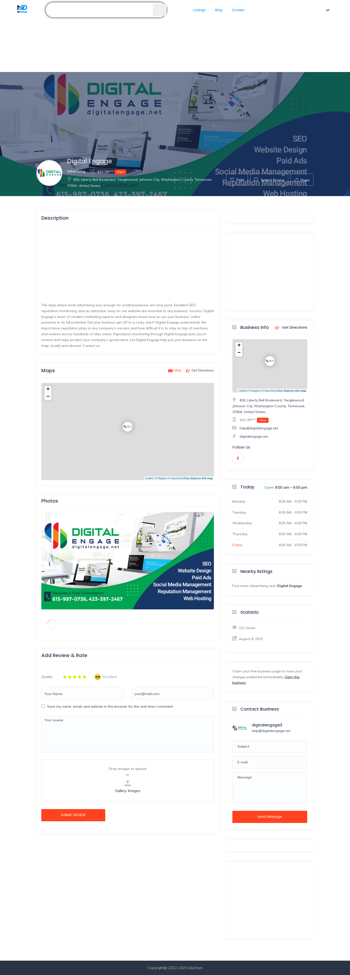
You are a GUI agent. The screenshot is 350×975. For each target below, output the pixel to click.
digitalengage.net (254, 436)
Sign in (319, 10)
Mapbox (162, 478)
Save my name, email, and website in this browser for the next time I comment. (110, 706)
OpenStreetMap (180, 478)
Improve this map (202, 478)
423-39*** (108, 172)
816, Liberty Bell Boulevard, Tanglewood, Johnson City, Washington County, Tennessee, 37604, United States (268, 406)
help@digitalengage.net (259, 428)
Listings (199, 10)
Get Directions (291, 328)
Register (338, 10)
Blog (218, 10)
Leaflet (149, 478)
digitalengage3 (267, 725)
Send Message (269, 816)
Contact (238, 10)
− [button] (48, 396)
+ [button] (48, 389)
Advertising (76, 171)
